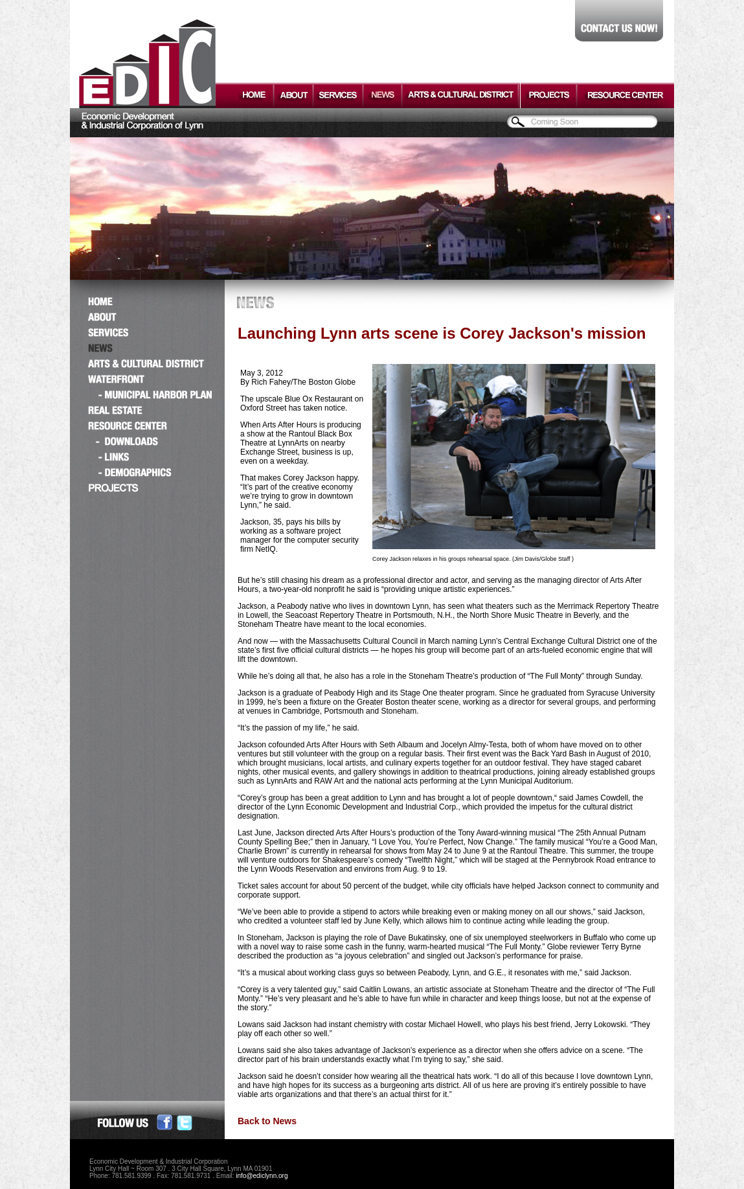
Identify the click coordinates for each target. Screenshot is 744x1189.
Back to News (267, 1121)
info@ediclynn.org (261, 1175)
